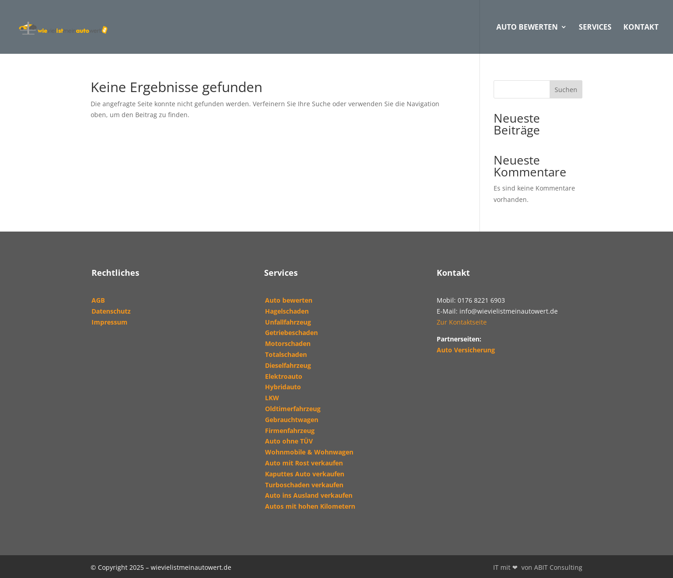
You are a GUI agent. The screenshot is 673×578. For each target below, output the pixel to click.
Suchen (566, 89)
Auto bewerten (288, 300)
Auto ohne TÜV (289, 441)
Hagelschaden (287, 311)
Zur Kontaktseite (462, 322)
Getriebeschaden (291, 332)
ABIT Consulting (558, 567)
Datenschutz (111, 311)
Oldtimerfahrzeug (293, 408)
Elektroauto (283, 376)
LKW (272, 397)
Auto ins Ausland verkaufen (308, 495)
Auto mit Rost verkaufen (304, 463)
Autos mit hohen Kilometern (310, 506)
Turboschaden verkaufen (304, 484)
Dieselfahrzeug (288, 365)
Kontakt (640, 28)
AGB (98, 300)
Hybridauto (283, 386)
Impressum (109, 322)
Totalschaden (286, 354)
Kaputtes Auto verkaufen (304, 474)
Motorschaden (288, 343)
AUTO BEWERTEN (527, 28)
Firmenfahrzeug (290, 430)
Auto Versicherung (466, 350)
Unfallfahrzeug (288, 322)
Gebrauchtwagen (291, 419)
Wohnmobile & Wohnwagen (309, 452)
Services (595, 28)
